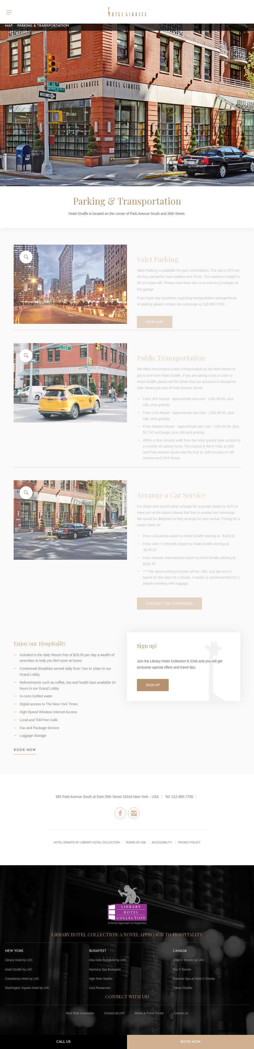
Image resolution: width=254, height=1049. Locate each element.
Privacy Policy (189, 842)
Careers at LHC (114, 1013)
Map (8, 24)
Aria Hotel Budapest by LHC (107, 960)
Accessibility (162, 842)
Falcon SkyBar (182, 988)
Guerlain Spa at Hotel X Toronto (194, 978)
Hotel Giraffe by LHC (18, 969)
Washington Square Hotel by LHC (27, 988)
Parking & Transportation (43, 24)
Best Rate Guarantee (80, 1013)
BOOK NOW (25, 755)
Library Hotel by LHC (18, 960)
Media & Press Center (149, 1013)
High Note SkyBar (101, 978)
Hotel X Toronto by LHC (188, 960)
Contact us (181, 1013)
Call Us (63, 1042)
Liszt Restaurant (100, 988)
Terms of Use (136, 842)
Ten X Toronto (182, 969)
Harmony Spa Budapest (105, 969)
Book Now (191, 1042)
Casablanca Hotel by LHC (22, 978)
